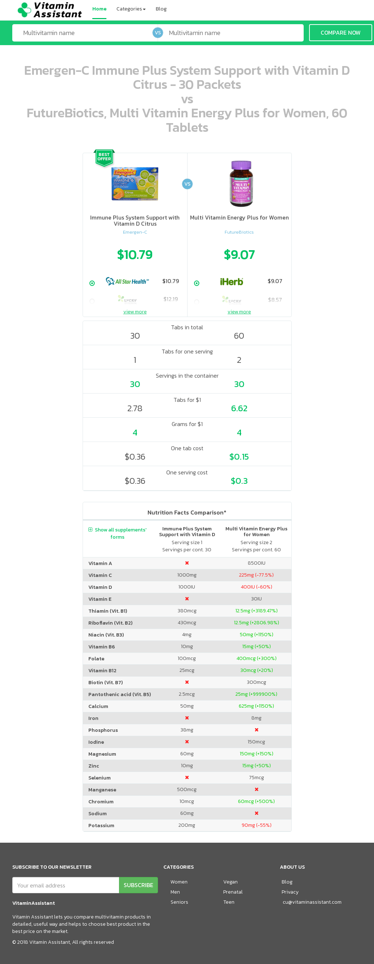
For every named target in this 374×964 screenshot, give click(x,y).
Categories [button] (131, 9)
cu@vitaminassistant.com (312, 902)
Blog (161, 9)
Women (179, 882)
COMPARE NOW (341, 32)
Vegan (230, 882)
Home (99, 9)
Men (175, 892)
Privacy (290, 892)
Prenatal (233, 892)
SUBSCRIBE (138, 885)
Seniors (179, 902)
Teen (228, 902)
